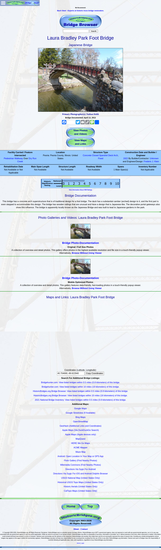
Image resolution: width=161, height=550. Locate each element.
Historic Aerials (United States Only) (80, 486)
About (76, 529)
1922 (125, 158)
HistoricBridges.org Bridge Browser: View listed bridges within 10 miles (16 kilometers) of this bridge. (80, 395)
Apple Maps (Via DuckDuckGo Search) (80, 430)
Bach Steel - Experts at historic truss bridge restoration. (80, 11)
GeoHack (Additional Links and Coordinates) (80, 426)
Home (71, 506)
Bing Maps (80, 417)
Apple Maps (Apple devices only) (80, 434)
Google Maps (80, 408)
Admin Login (80, 543)
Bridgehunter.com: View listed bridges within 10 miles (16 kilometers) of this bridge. (80, 387)
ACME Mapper (81, 447)
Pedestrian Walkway (13, 158)
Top (90, 506)
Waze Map (80, 452)
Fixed (100, 158)
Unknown (154, 158)
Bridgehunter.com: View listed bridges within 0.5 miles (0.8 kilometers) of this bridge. (80, 382)
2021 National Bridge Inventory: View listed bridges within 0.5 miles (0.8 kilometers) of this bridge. (80, 400)
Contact (84, 529)
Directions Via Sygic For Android (80, 469)
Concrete (87, 155)
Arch (116, 155)
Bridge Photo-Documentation (80, 242)
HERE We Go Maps (80, 443)
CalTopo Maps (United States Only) (80, 491)
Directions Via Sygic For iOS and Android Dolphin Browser (80, 473)
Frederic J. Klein (151, 161)
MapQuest (80, 439)
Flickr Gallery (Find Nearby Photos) (80, 460)
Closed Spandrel (100, 155)
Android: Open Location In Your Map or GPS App (81, 456)
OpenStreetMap (80, 421)
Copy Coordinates (94, 373)
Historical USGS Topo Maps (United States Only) (81, 482)
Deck (110, 155)
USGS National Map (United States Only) (80, 478)
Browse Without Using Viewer (87, 253)
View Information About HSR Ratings (80, 190)
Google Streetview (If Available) (80, 413)
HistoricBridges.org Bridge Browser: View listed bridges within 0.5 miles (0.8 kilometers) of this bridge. (80, 391)
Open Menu (3, 3)
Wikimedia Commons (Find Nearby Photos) (80, 465)
